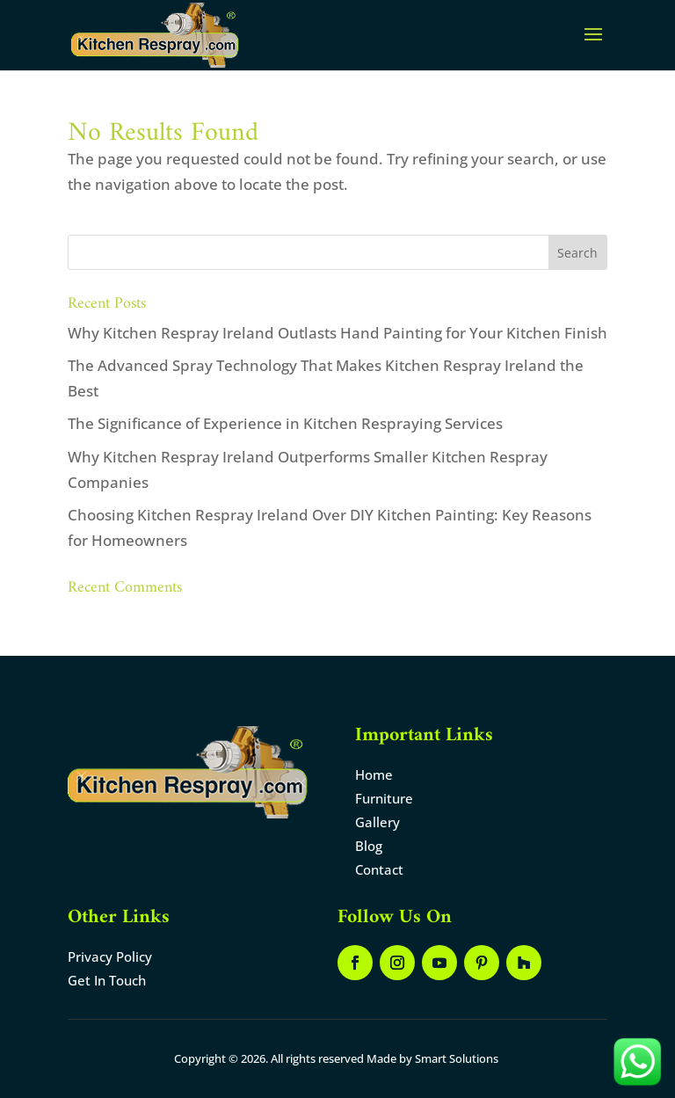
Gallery (377, 822)
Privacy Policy (110, 956)
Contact (379, 869)
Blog (368, 845)
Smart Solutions (456, 1058)
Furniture (384, 798)
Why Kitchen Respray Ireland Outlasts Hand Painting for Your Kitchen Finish (337, 333)
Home (374, 774)
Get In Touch (107, 980)
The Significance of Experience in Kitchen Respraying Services (285, 423)
